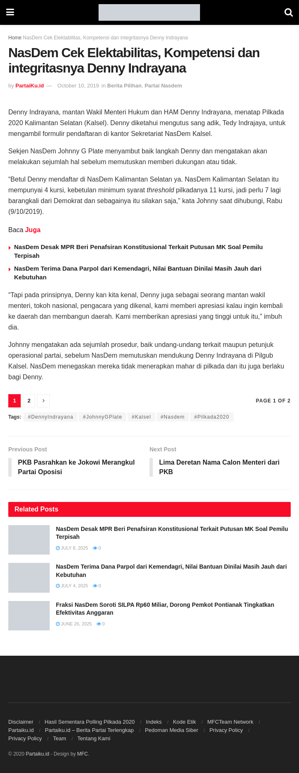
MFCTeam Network (230, 722)
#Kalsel (141, 417)
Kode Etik (184, 722)
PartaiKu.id (29, 85)
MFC (82, 754)
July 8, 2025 (72, 548)
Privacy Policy (226, 730)
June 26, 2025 (74, 624)
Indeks (154, 722)
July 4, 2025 (72, 586)
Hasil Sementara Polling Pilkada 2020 (90, 722)
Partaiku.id (21, 730)
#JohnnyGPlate (102, 417)
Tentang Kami (94, 738)
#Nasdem (173, 417)
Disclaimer (21, 722)
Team (59, 738)
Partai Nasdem (163, 85)
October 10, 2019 (78, 85)
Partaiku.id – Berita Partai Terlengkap (89, 730)
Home (15, 38)
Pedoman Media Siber (171, 730)
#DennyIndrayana (50, 417)
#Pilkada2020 (211, 417)
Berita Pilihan (124, 85)
